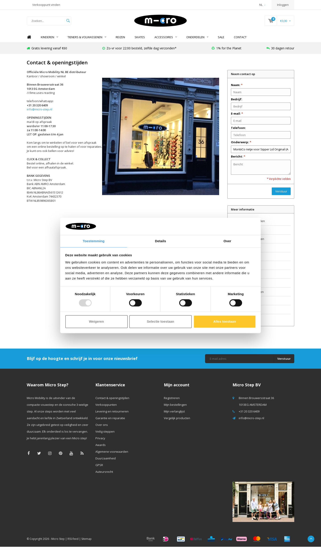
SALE (221, 41)
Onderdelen (197, 41)
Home (29, 41)
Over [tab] (227, 241)
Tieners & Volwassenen (87, 41)
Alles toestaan (224, 322)
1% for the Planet (226, 52)
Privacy (236, 278)
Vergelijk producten (177, 422)
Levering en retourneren (247, 243)
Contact (240, 41)
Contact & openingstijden (248, 225)
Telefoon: (238, 132)
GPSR (235, 314)
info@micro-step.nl (39, 114)
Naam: (237, 89)
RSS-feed (73, 543)
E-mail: (237, 118)
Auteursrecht (240, 323)
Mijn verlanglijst (174, 416)
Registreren (172, 402)
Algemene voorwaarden (247, 296)
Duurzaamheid (241, 305)
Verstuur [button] (281, 195)
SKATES (140, 41)
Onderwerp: (241, 146)
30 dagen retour (280, 52)
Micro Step (58, 543)
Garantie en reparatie (246, 252)
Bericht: (238, 161)
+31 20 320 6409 (249, 416)
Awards (236, 287)
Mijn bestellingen (175, 409)
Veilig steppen (240, 269)
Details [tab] (160, 241)
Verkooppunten (241, 234)
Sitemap (86, 543)
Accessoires (165, 41)
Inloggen (283, 5)
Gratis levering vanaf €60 (47, 52)
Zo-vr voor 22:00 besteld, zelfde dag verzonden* (139, 52)
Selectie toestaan (160, 322)
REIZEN (120, 41)
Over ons (237, 261)
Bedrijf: (236, 103)
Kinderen (49, 41)
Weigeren (96, 322)
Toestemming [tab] (94, 241)
